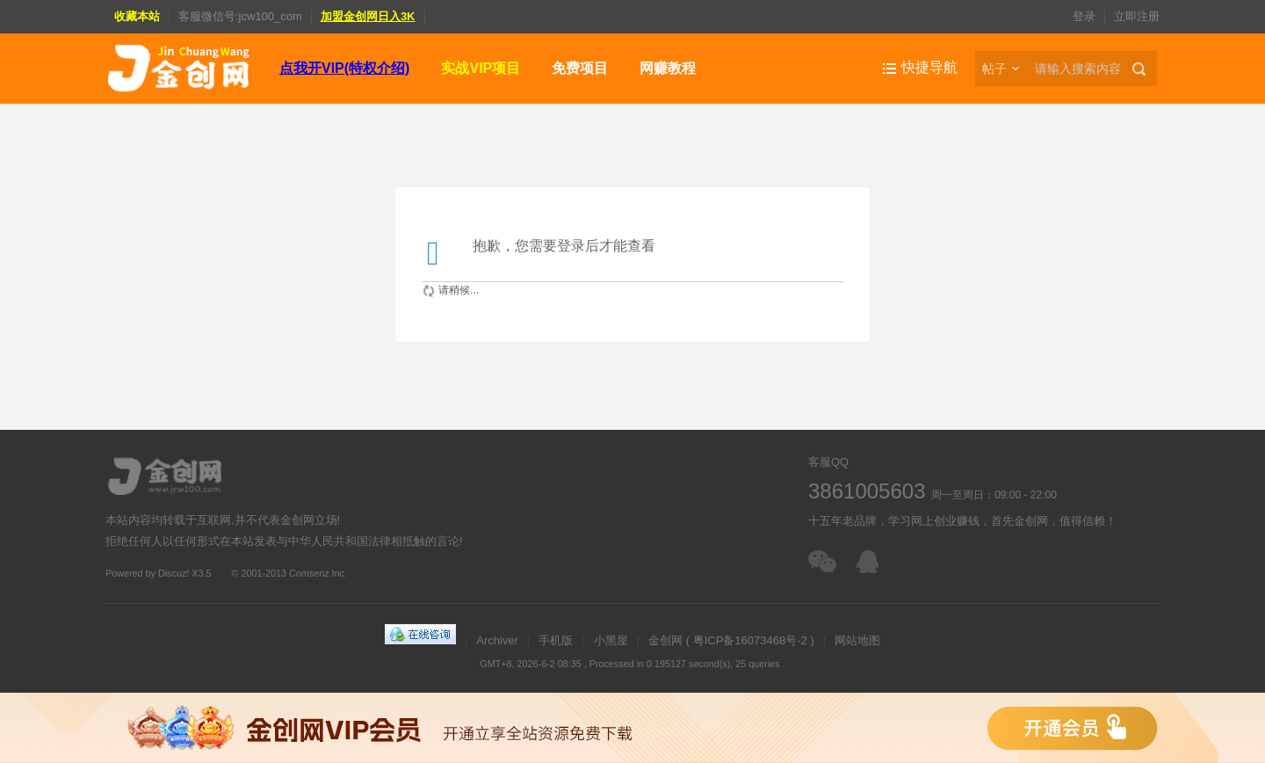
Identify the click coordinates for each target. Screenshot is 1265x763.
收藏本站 (137, 16)
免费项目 (580, 68)
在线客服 (872, 562)
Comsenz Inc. (318, 573)
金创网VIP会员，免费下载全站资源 (632, 728)
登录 (1084, 16)
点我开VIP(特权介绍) (344, 68)
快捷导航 (929, 67)
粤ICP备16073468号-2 (750, 640)
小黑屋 (611, 640)
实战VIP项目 (480, 68)
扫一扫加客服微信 (823, 562)
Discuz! (173, 573)
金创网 (665, 640)
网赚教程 (668, 68)
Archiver (497, 640)
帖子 (994, 69)
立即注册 (1137, 16)
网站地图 (857, 640)
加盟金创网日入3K (368, 16)
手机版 (556, 640)
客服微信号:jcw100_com (240, 16)
